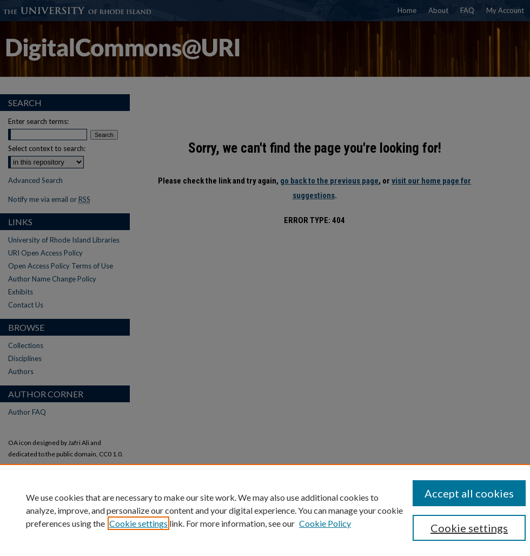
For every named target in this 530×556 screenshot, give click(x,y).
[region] (265, 510)
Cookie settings (138, 523)
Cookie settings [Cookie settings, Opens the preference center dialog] (469, 527)
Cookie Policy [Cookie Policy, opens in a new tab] (325, 523)
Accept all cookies (469, 493)
